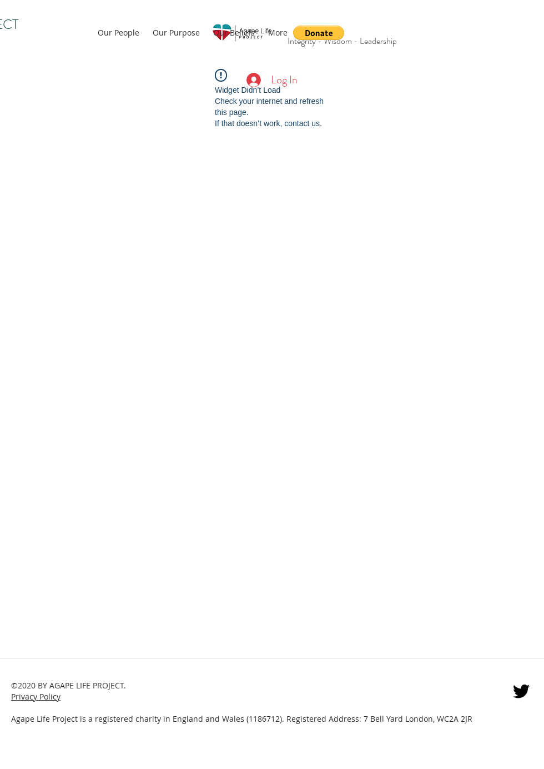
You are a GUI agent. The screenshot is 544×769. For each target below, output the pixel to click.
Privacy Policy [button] (36, 696)
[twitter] (521, 691)
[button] (318, 33)
